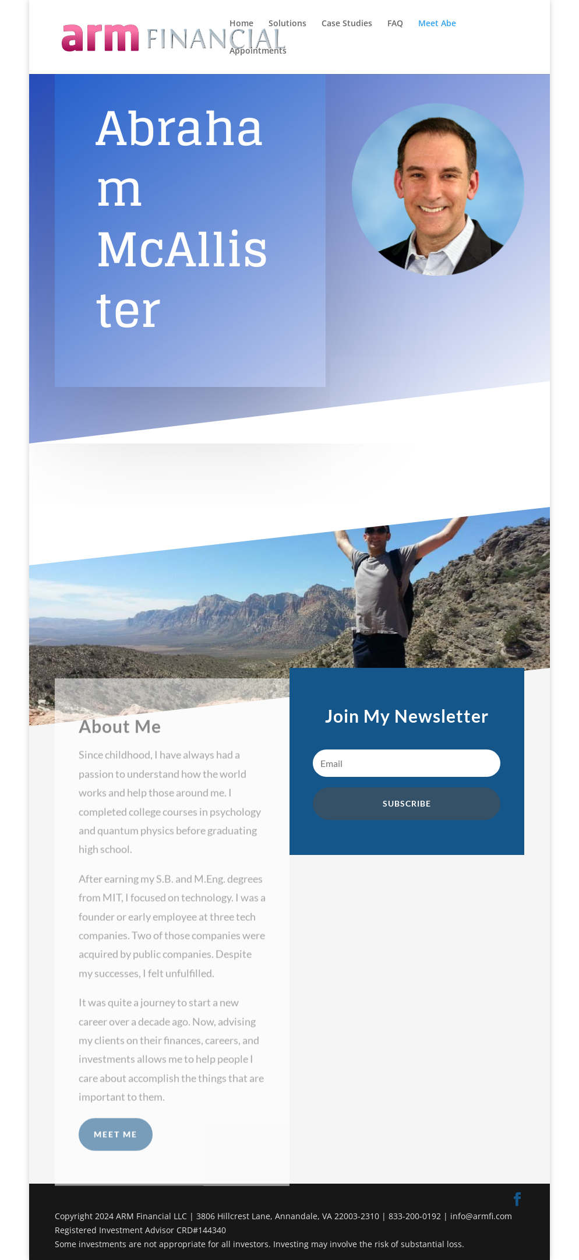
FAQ (395, 24)
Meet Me (115, 1157)
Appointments (258, 51)
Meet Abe (437, 24)
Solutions (287, 24)
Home (241, 24)
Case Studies (347, 24)
